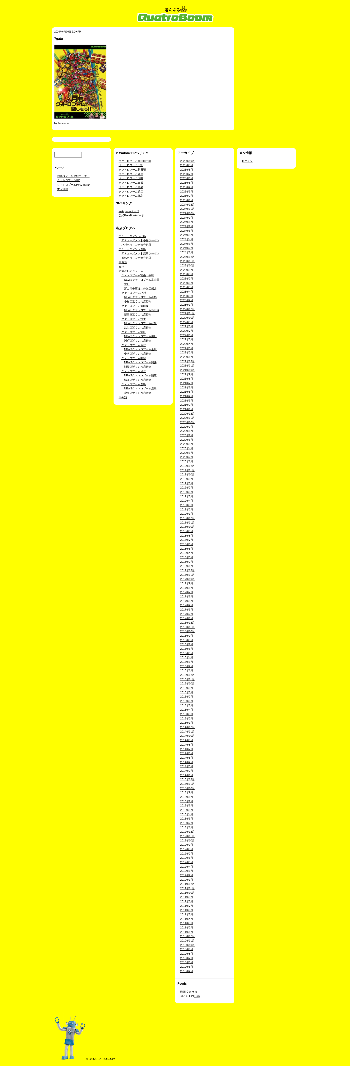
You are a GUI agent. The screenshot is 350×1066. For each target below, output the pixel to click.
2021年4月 (186, 396)
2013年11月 (187, 783)
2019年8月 (186, 483)
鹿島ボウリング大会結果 (136, 257)
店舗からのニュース (131, 270)
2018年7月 (186, 539)
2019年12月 (187, 465)
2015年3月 (186, 714)
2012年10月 (187, 840)
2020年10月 (187, 422)
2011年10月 (187, 892)
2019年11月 (187, 470)
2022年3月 (186, 348)
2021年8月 (186, 378)
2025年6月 (186, 178)
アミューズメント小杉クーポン (140, 240)
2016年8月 (186, 640)
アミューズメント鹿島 (132, 249)
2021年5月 (186, 391)
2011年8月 (186, 901)
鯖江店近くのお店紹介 (137, 379)
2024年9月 (186, 217)
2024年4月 (186, 239)
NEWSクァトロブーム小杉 (140, 297)
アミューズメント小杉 (132, 236)
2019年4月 (186, 500)
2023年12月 (187, 256)
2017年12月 (187, 570)
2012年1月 (186, 879)
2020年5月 (186, 443)
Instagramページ (129, 211)
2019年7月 (186, 487)
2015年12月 (187, 674)
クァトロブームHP (68, 180)
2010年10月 (187, 945)
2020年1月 (186, 461)
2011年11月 (187, 888)
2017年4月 (186, 605)
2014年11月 (187, 731)
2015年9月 (186, 687)
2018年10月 (187, 526)
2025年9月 (186, 165)
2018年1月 (186, 565)
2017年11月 (187, 574)
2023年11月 (187, 261)
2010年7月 (186, 958)
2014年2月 (186, 770)
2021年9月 (186, 374)
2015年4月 (186, 709)
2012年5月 (186, 862)
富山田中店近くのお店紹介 (140, 288)
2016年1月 (186, 670)
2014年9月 (186, 740)
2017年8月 (186, 587)
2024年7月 (186, 226)
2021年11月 (187, 365)
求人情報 (62, 189)
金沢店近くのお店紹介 (137, 353)
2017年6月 (186, 596)
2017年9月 (186, 583)
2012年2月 (186, 875)
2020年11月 (187, 417)
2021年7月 (186, 383)
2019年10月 (187, 474)
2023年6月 (186, 282)
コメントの (190, 995)
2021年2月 (186, 404)
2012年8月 (186, 849)
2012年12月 (187, 831)
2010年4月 (186, 971)
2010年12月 (187, 936)
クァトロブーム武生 (131, 174)
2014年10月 (187, 735)
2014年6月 (186, 753)
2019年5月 (186, 496)
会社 (121, 266)
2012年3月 (186, 870)
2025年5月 (186, 182)
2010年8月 (186, 953)
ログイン (247, 160)
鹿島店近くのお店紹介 (137, 392)
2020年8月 (186, 430)
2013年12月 (187, 779)
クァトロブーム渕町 (131, 178)
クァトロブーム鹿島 (131, 195)
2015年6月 (186, 700)
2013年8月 (186, 796)
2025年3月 (186, 191)
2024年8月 (186, 221)
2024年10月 (187, 213)
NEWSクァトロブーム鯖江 (140, 375)
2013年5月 (186, 809)
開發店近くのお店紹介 (137, 366)
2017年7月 (186, 592)
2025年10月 (187, 160)
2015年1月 (186, 722)
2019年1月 (186, 513)
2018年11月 (187, 522)
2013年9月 (186, 792)
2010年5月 (186, 966)
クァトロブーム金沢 (131, 182)
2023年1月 (186, 304)
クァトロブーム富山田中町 (135, 160)
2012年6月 (186, 857)
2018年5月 (186, 548)
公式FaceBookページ (132, 215)
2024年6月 (186, 230)
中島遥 (123, 262)
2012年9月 (186, 844)
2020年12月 (187, 413)
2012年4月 (186, 866)
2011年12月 (187, 883)
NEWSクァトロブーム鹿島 (140, 388)
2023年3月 (186, 296)
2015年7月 (186, 696)
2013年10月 (187, 788)
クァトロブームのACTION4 (74, 184)
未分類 (123, 397)
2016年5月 (186, 653)
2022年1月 (186, 356)
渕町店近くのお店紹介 (137, 340)
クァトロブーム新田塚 (132, 169)
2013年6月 (186, 805)
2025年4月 (186, 187)
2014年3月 (186, 766)
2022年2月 (186, 352)
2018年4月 (186, 552)
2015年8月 (186, 692)
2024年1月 (186, 252)
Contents (189, 991)
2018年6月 (186, 544)
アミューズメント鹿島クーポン (140, 253)
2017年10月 (187, 578)
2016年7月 (186, 644)
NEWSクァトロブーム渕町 (140, 336)
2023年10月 (187, 265)
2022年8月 (186, 326)
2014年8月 (186, 744)
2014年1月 (186, 775)
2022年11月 (187, 313)
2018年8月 (186, 535)
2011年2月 (186, 927)
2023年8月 (186, 274)
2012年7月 (186, 853)
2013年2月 (186, 822)
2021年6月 (186, 387)
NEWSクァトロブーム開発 (140, 362)
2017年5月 (186, 600)
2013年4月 (186, 814)
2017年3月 (186, 609)
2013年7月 (186, 801)
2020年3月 (186, 452)
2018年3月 (186, 557)
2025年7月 (186, 174)
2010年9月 (186, 949)
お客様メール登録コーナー (73, 176)
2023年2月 (186, 300)
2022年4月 (186, 343)
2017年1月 (186, 618)
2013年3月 (186, 818)
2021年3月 (186, 400)
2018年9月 (186, 531)
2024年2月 (186, 247)
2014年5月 (186, 757)
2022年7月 (186, 330)
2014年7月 (186, 749)
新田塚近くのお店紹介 (137, 314)
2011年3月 (186, 923)
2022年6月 (186, 335)
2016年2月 (186, 666)
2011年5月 (186, 914)
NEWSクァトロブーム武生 (140, 323)
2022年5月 (186, 339)
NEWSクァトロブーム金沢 (140, 349)
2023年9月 (186, 269)
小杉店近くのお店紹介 (137, 301)
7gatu (58, 38)
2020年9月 (186, 426)
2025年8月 (186, 169)
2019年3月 (186, 505)
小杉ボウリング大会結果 (136, 244)
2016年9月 (186, 635)
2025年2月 (186, 195)
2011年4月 (186, 918)
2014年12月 (187, 727)
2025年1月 (186, 200)
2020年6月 (186, 439)
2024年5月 (186, 234)
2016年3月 (186, 661)
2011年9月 (186, 896)
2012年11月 (187, 836)
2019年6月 (186, 491)
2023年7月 (186, 278)
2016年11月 (187, 627)
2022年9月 (186, 322)
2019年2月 (186, 509)
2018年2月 (186, 561)
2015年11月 (187, 679)
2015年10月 (187, 683)
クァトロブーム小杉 (131, 165)
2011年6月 (186, 910)
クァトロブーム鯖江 (131, 191)
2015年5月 (186, 705)
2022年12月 (187, 309)
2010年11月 (187, 940)
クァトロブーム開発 (131, 187)
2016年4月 (186, 657)
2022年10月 (187, 317)
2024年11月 (187, 208)
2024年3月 (186, 243)
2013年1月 (186, 827)
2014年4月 (186, 762)
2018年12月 (187, 518)
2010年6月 (186, 962)
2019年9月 (186, 478)
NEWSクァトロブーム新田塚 (141, 310)
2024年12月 (187, 204)
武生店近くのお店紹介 (137, 327)
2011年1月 (186, 931)
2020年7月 (186, 435)
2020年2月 (186, 456)
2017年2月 (186, 613)
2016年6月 (186, 648)
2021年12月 (187, 361)
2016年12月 (187, 622)
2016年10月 (187, 631)
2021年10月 (187, 369)
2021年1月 (186, 409)
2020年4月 (186, 448)
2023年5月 (186, 287)
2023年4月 (186, 291)
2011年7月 (186, 905)
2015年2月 (186, 718)
